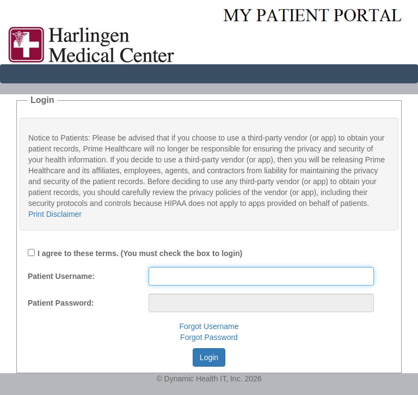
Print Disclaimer (55, 214)
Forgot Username (209, 326)
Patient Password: (61, 303)
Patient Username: (61, 276)
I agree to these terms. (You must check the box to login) (140, 253)
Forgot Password (209, 337)
